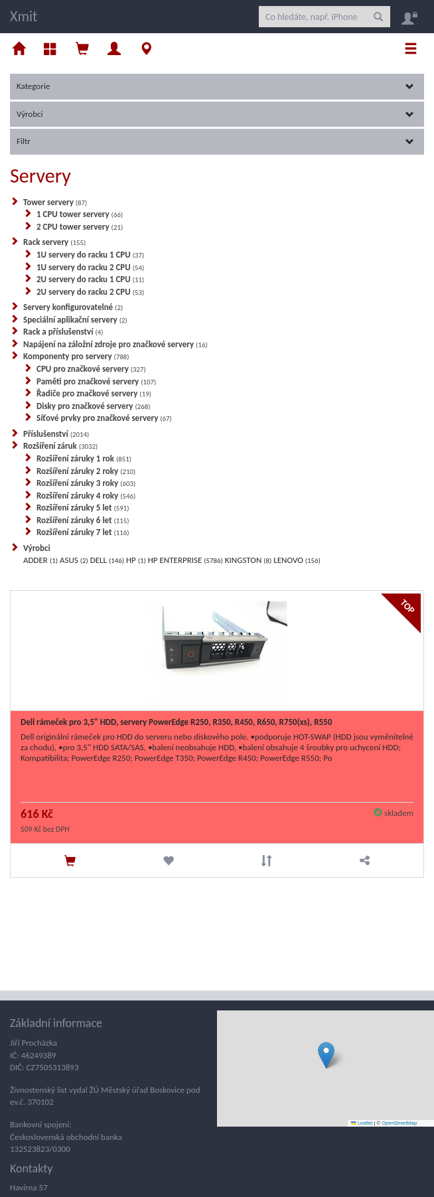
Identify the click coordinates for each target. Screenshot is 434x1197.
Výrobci (215, 114)
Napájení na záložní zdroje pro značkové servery (115, 344)
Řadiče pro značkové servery (93, 393)
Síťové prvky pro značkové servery (104, 418)
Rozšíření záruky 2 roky (85, 471)
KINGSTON (248, 560)
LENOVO (296, 560)
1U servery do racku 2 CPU (90, 267)
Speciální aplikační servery (75, 320)
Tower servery (55, 202)
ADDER (40, 560)
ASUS (74, 560)
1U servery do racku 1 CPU (90, 255)
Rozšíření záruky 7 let (82, 532)
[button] (326, 1055)
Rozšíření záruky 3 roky (85, 483)
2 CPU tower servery (79, 227)
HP (136, 560)
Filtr (215, 141)
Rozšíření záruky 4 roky (85, 496)
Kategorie (215, 86)
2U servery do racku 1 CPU (90, 279)
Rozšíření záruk (60, 446)
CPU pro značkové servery (91, 369)
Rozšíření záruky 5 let (82, 508)
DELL (107, 560)
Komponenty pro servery (76, 356)
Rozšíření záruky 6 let (82, 520)
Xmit (23, 16)
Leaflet (361, 1123)
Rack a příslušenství (63, 332)
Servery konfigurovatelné (73, 307)
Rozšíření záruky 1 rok (83, 458)
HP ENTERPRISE (185, 560)
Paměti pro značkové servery (96, 381)
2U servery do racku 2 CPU (90, 292)
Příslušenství (56, 434)
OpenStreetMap (399, 1123)
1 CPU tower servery (79, 214)
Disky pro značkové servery (93, 406)
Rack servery (54, 242)
